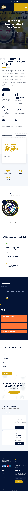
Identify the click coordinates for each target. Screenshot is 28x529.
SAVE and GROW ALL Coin (6, 479)
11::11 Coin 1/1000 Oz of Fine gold (20, 465)
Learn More (19, 427)
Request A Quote (14, 391)
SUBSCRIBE (19, 481)
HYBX (16, 463)
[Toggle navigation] (26, 7)
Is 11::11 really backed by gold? (8, 316)
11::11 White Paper (5, 477)
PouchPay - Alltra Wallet (6, 481)
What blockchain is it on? (7, 327)
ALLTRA (17, 467)
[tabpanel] (14, 294)
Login (14, 1)
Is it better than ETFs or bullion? (8, 331)
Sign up (17, 1)
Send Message (7, 373)
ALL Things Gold (7, 412)
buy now (5, 89)
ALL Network (4, 473)
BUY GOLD (3, 475)
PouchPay (16, 461)
